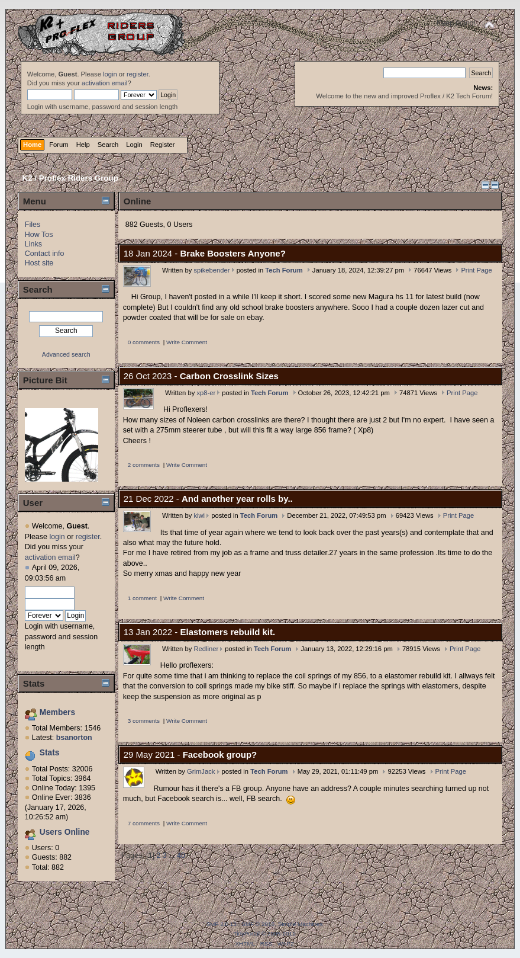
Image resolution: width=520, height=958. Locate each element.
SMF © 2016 (257, 924)
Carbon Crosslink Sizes (229, 376)
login (110, 74)
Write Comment (186, 342)
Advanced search (66, 354)
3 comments (144, 720)
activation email (104, 82)
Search (38, 289)
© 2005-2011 (278, 933)
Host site (39, 263)
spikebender (211, 270)
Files (32, 224)
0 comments (144, 342)
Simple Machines (300, 924)
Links (33, 244)
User (33, 503)
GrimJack (201, 771)
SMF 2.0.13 (221, 924)
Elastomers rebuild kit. (228, 632)
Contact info (44, 253)
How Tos (39, 234)
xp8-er (205, 392)
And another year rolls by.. (237, 499)
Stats (34, 683)
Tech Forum (283, 270)
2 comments (144, 465)
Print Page (476, 270)
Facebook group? (220, 754)
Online (137, 201)
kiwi (199, 515)
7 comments (144, 823)
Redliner (205, 648)
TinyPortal (246, 933)
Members (57, 712)
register (137, 74)
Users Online (65, 832)
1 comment (142, 598)
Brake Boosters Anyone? (233, 253)
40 (181, 855)
